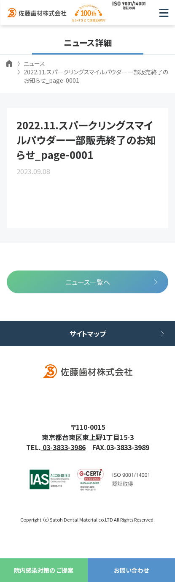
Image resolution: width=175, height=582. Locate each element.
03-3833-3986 (63, 447)
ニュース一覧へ (87, 282)
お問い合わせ (131, 570)
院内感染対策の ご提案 (43, 570)
